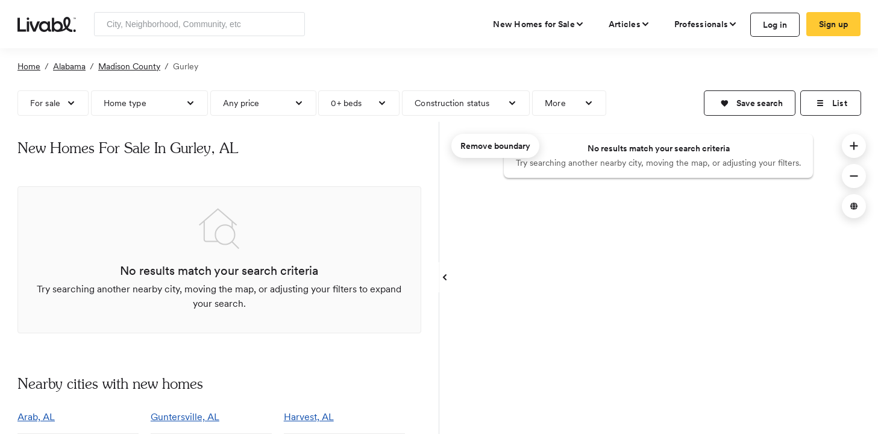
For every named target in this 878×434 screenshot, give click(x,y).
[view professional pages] (706, 24)
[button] (749, 103)
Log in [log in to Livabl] (775, 25)
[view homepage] (46, 23)
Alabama (69, 66)
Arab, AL (36, 417)
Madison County (129, 66)
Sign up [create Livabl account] (833, 24)
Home (28, 66)
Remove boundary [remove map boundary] (495, 146)
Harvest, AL (309, 417)
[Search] (291, 24)
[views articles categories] (629, 24)
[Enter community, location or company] (199, 24)
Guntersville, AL (185, 417)
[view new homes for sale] (539, 24)
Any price (241, 103)
